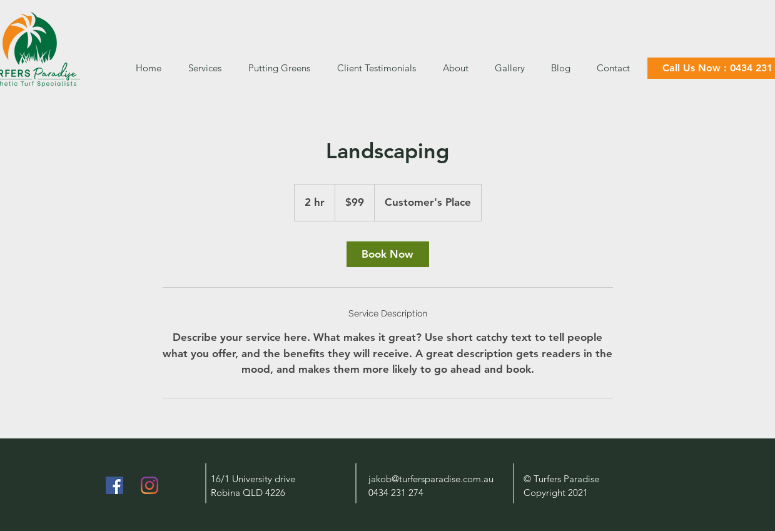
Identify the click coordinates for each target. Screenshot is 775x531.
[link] (388, 254)
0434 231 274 (395, 492)
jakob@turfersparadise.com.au (431, 479)
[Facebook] (114, 485)
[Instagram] (149, 485)
